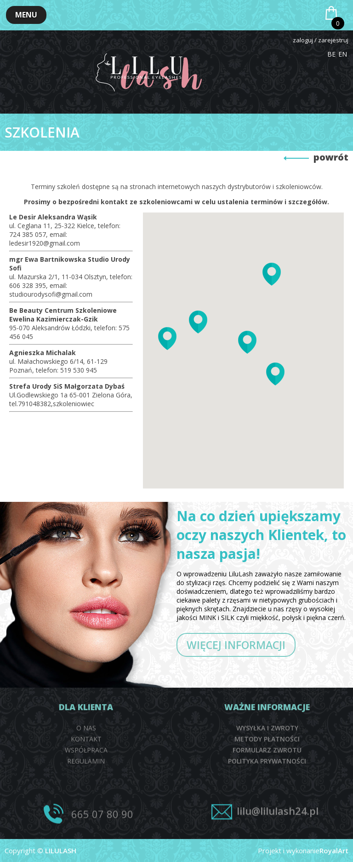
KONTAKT (86, 801)
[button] (26, 15)
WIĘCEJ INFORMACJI (236, 645)
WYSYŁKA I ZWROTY (267, 790)
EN (342, 54)
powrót (330, 157)
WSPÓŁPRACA (86, 812)
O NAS (86, 790)
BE (331, 54)
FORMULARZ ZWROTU (267, 812)
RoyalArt (333, 850)
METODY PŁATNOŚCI (267, 801)
